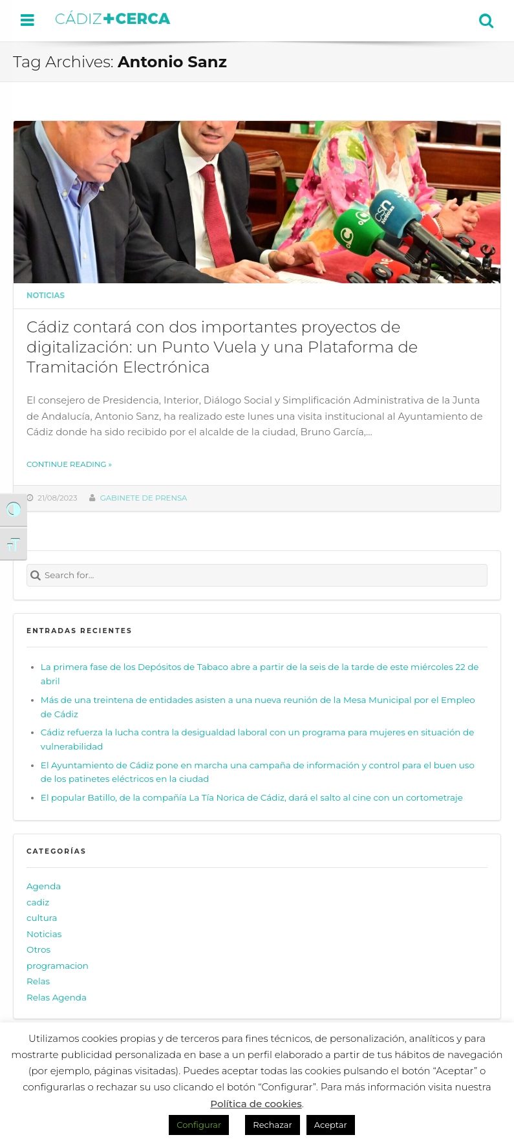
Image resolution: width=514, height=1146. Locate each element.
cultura (42, 918)
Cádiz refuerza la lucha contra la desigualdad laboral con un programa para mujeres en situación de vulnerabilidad (257, 739)
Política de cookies (256, 1103)
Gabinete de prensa (143, 498)
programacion (58, 965)
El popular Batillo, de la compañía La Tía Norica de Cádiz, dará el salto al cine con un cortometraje (252, 797)
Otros (38, 949)
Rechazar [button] (272, 1124)
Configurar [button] (199, 1124)
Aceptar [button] (330, 1124)
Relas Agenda (57, 997)
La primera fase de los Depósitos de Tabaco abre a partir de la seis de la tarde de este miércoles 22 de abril (260, 674)
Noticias (46, 295)
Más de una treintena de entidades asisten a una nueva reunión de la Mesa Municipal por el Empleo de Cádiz (258, 707)
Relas (38, 981)
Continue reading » (69, 464)
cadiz (38, 902)
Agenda (44, 886)
